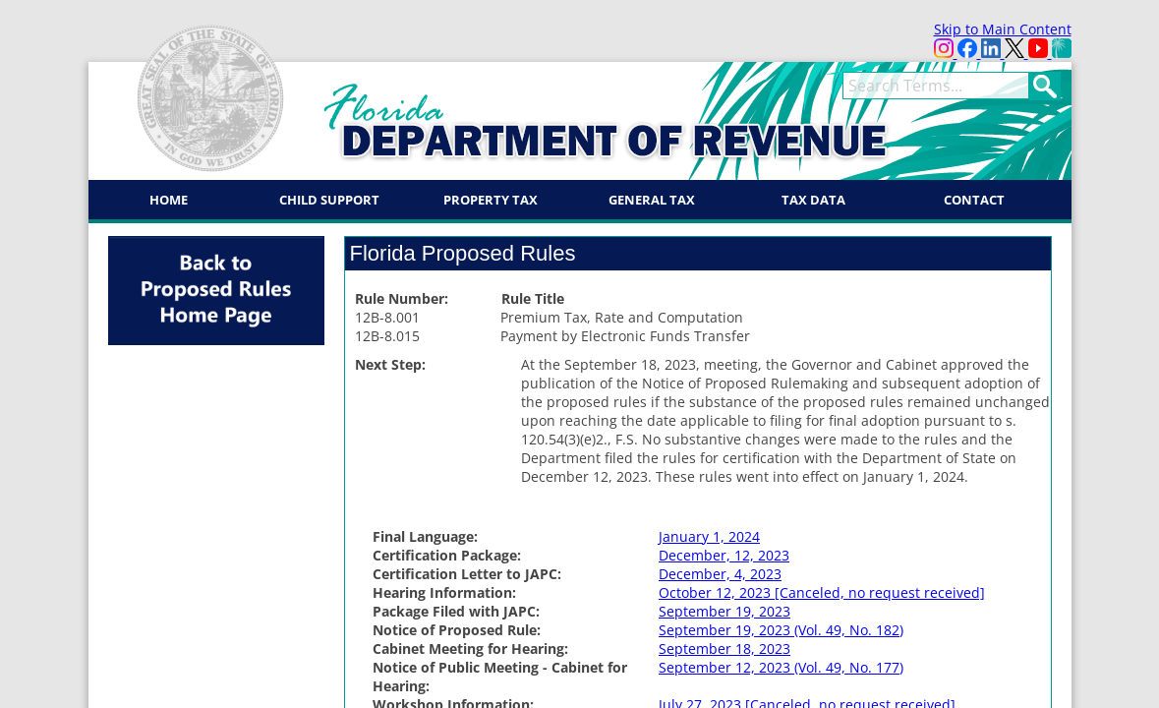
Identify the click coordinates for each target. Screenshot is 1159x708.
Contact (974, 199)
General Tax (651, 199)
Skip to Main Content (1003, 29)
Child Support (329, 199)
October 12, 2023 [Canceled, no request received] (822, 592)
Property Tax (490, 199)
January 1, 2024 (709, 536)
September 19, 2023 (724, 611)
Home (168, 199)
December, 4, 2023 (720, 573)
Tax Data (813, 199)
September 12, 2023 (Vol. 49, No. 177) (781, 667)
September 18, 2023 (724, 648)
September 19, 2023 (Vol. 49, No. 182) (781, 629)
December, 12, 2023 (724, 555)
